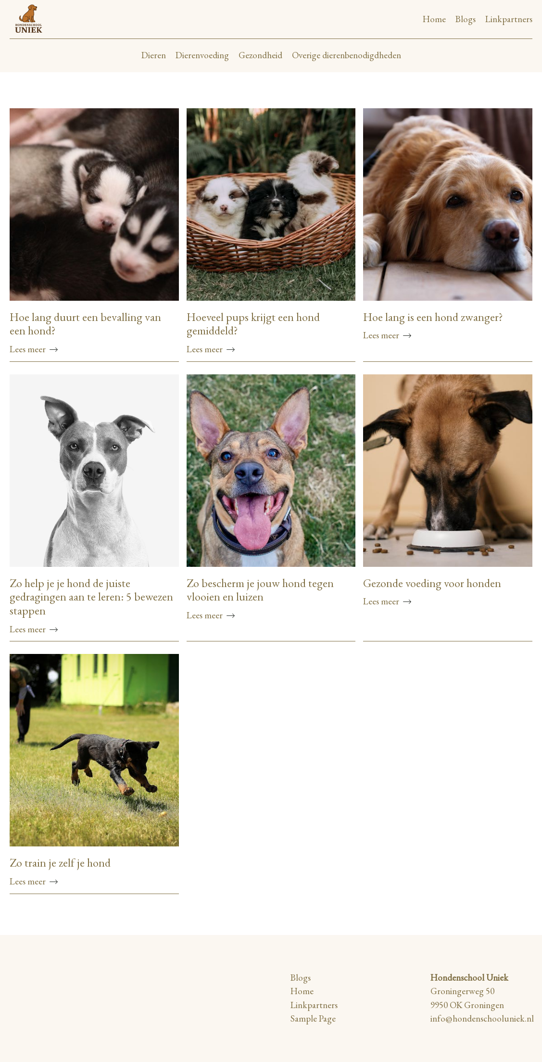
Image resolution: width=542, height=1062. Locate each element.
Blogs (465, 19)
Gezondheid (260, 55)
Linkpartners (508, 19)
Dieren (153, 55)
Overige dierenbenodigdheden (346, 55)
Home (434, 19)
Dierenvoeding (202, 55)
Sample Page (313, 1018)
